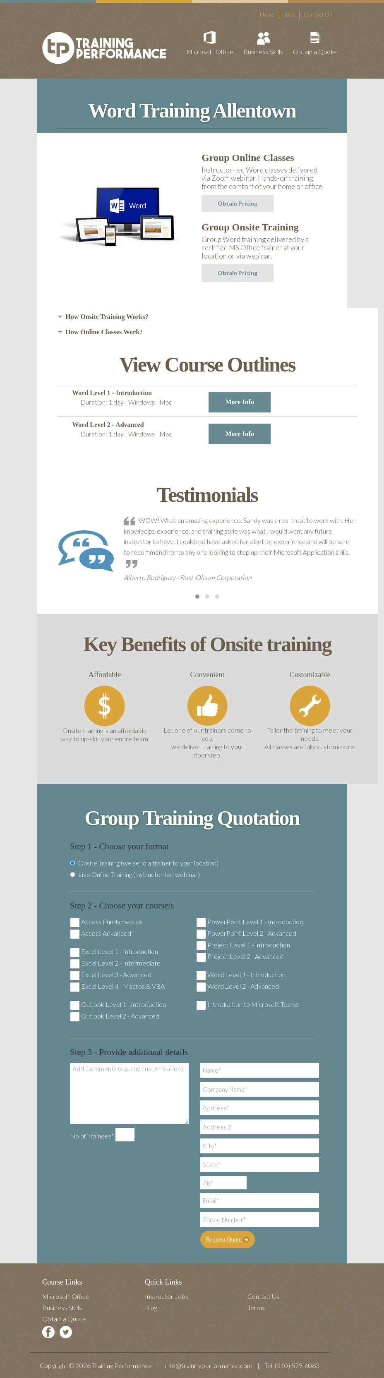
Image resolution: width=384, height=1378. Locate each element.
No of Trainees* (92, 1136)
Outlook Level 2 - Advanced (120, 1016)
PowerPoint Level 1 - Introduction (255, 921)
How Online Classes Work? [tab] (100, 332)
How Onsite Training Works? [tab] (103, 316)
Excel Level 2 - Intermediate (121, 963)
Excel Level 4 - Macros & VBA (123, 986)
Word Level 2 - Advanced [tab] (171, 432)
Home (267, 14)
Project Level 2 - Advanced (245, 956)
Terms (256, 1307)
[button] (197, 596)
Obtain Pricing (237, 203)
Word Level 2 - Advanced (243, 986)
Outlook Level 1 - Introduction (123, 1004)
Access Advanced (106, 933)
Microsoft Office (209, 51)
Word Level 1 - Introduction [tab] (171, 400)
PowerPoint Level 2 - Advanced (251, 933)
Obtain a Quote (315, 51)
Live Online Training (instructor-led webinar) (135, 874)
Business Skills (263, 51)
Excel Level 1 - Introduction (119, 951)
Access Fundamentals (112, 921)
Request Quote (226, 1239)
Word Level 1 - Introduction (246, 974)
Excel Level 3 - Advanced (116, 974)
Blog (151, 1307)
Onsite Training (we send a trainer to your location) (144, 863)
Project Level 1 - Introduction (248, 945)
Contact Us (318, 14)
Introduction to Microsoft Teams (253, 1004)
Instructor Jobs (166, 1296)
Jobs (289, 14)
